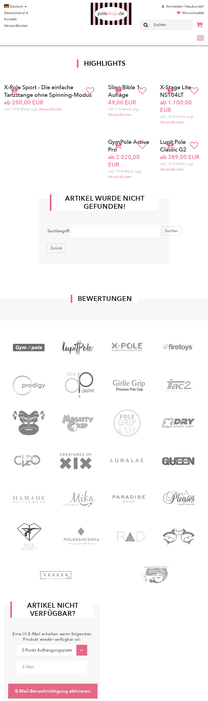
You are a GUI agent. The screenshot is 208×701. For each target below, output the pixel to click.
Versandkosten (16, 25)
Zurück (56, 248)
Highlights (105, 63)
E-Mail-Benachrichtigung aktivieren (52, 691)
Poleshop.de (98, 4)
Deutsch (15, 6)
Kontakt (10, 19)
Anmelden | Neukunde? (185, 6)
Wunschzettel (193, 13)
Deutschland (16, 13)
